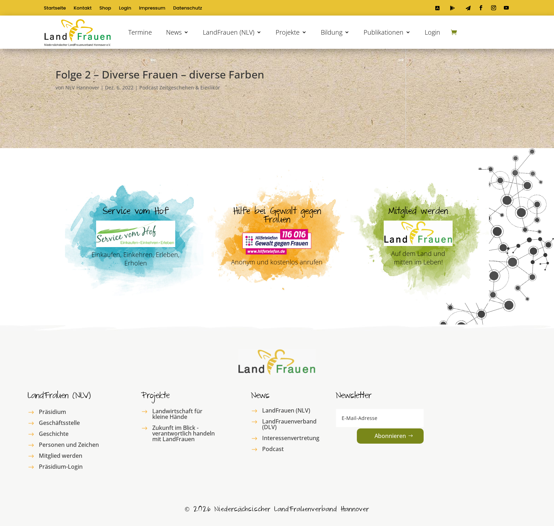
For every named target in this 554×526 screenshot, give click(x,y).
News (174, 32)
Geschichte (54, 434)
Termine (140, 32)
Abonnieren (390, 436)
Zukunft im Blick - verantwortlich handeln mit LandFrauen (183, 433)
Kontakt (83, 8)
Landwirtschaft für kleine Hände (177, 414)
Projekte (288, 32)
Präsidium (52, 412)
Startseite (55, 8)
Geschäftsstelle (59, 423)
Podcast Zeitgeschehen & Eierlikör (179, 87)
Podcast (273, 449)
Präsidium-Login (61, 467)
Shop (105, 8)
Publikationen (383, 32)
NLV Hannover (82, 87)
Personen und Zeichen (69, 445)
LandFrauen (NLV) (228, 32)
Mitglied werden (60, 456)
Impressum (152, 8)
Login (125, 8)
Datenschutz (187, 8)
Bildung (331, 32)
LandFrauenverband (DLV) (289, 424)
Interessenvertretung (290, 438)
